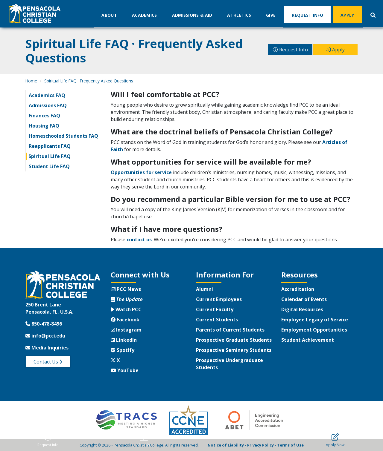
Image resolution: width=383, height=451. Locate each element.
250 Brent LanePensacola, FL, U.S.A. (49, 308)
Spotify (122, 350)
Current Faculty (214, 309)
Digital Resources (302, 309)
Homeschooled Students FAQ (63, 136)
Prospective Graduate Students (234, 340)
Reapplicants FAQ (50, 146)
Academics (144, 15)
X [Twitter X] (115, 360)
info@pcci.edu (45, 335)
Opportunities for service (141, 172)
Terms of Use (290, 445)
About (109, 15)
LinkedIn (124, 340)
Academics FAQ (47, 95)
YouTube (125, 370)
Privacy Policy (260, 445)
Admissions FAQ (48, 105)
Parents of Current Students (230, 329)
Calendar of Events (304, 299)
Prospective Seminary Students (233, 350)
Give (271, 15)
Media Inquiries (47, 347)
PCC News (126, 289)
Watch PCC (126, 309)
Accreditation (297, 289)
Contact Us (48, 361)
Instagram (126, 329)
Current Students (217, 319)
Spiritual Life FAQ (49, 156)
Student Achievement (307, 340)
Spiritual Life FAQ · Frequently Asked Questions (88, 81)
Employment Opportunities (314, 329)
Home (31, 81)
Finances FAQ (44, 115)
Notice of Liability (226, 445)
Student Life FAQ (49, 166)
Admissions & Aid (192, 15)
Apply (347, 15)
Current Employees (219, 299)
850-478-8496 (43, 323)
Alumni (204, 289)
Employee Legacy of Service (314, 319)
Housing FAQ (44, 125)
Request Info (307, 15)
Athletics (239, 15)
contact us (139, 239)
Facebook (125, 319)
